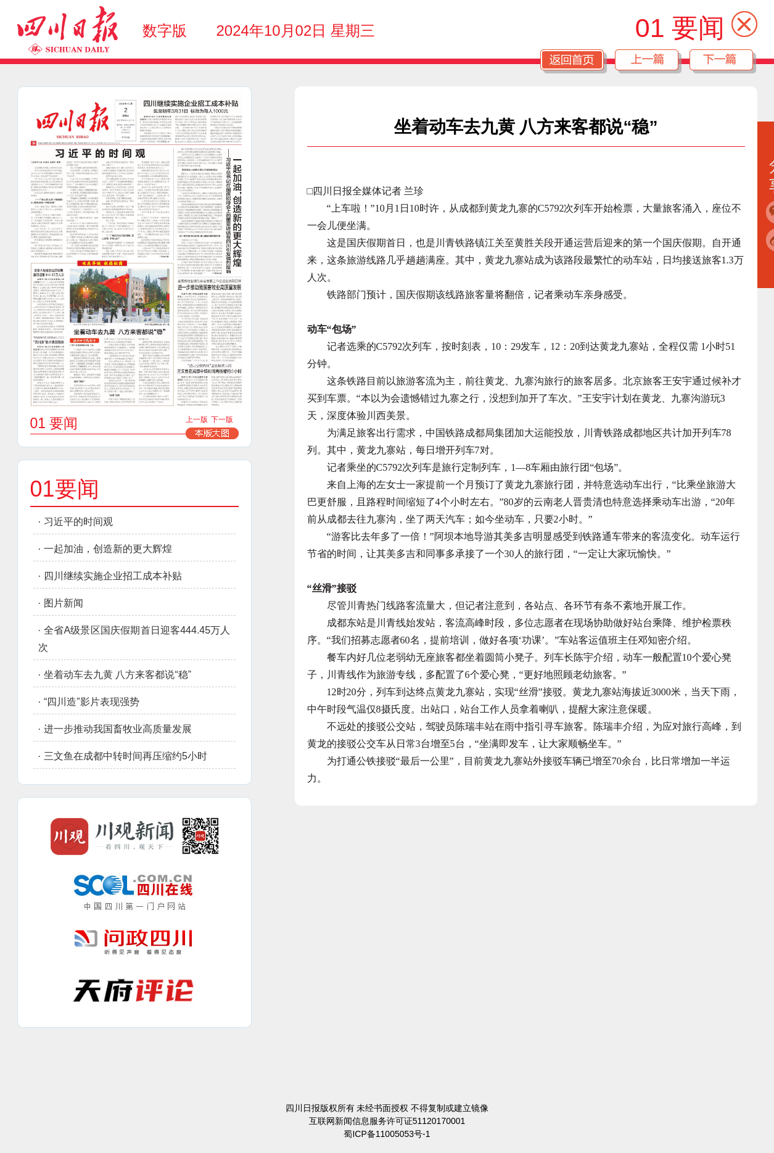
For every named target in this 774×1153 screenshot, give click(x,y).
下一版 (222, 419)
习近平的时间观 (78, 521)
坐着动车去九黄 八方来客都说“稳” (117, 674)
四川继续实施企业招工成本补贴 (113, 576)
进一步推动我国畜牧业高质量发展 (118, 729)
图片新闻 (63, 603)
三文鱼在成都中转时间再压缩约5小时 (125, 756)
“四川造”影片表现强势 (91, 701)
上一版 (197, 419)
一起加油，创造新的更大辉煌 (108, 548)
